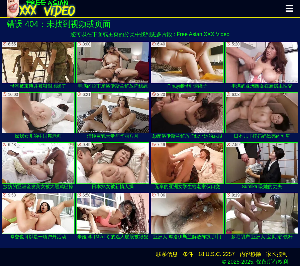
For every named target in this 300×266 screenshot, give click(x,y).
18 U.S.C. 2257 (216, 254)
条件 (188, 254)
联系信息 (167, 254)
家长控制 (277, 254)
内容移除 (250, 254)
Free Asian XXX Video (203, 34)
